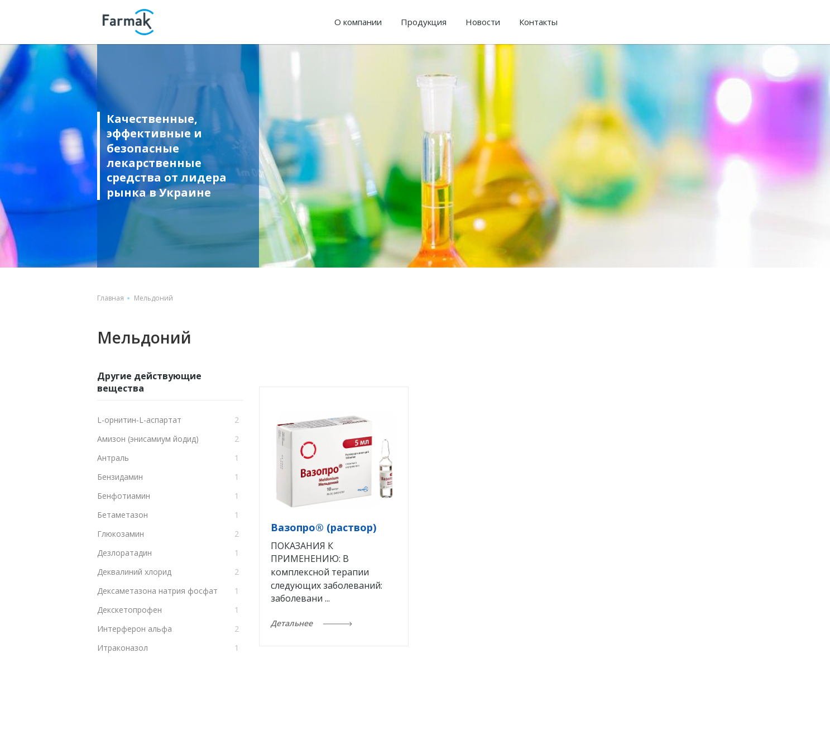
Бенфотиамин (123, 495)
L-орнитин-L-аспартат (139, 419)
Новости (483, 21)
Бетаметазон (122, 514)
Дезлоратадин (124, 552)
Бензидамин (120, 476)
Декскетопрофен (129, 609)
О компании (358, 21)
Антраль (113, 457)
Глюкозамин (120, 533)
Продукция (424, 21)
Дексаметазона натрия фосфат (157, 590)
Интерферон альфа (134, 628)
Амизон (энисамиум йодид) (148, 438)
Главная (110, 298)
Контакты (538, 21)
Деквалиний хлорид (134, 571)
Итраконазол (122, 647)
